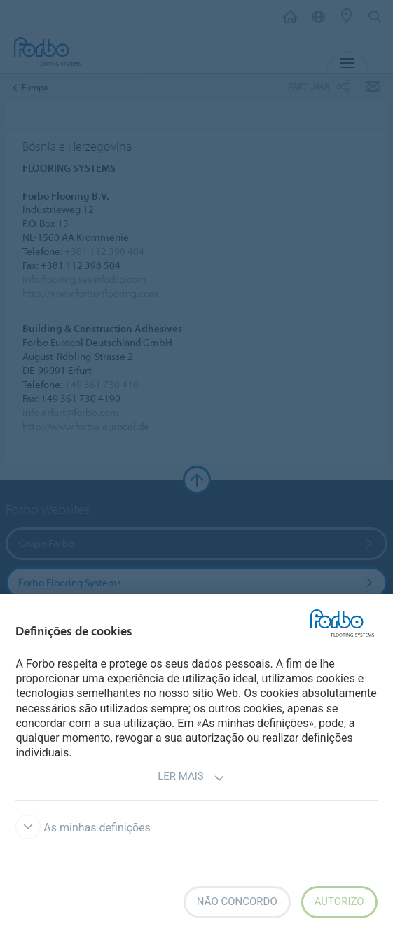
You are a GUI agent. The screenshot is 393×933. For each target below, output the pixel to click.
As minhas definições (82, 827)
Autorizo (339, 901)
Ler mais (191, 778)
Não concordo (237, 901)
